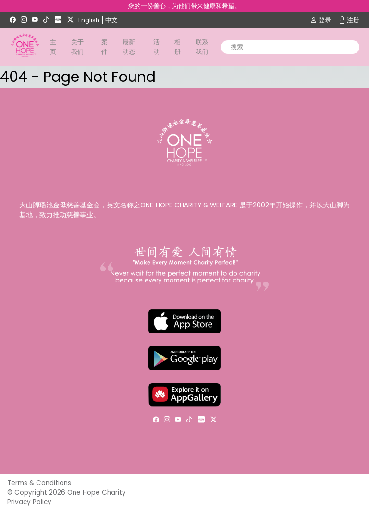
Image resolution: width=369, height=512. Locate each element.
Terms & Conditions (39, 482)
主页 (53, 47)
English (88, 20)
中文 (111, 20)
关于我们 (77, 47)
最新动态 (129, 47)
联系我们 (202, 47)
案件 (104, 47)
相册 (177, 47)
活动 (156, 47)
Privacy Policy (29, 502)
